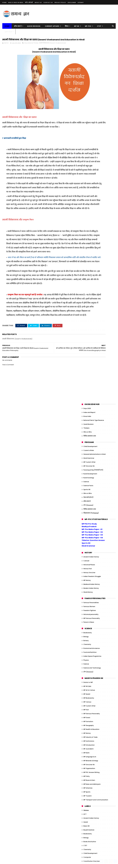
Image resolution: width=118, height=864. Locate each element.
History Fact (87, 204)
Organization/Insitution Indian (94, 618)
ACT (84, 450)
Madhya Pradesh (89, 162)
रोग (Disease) (88, 140)
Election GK (87, 691)
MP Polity (86, 412)
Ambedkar (87, 660)
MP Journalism (88, 384)
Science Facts (88, 121)
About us (38, 2)
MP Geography (88, 361)
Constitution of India (90, 500)
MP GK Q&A (87, 322)
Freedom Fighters (89, 246)
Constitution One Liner (91, 496)
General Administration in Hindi (94, 90)
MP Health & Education (91, 365)
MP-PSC (88, 26)
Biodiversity (87, 268)
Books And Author (89, 477)
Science (86, 117)
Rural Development (90, 109)
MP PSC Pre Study (89, 159)
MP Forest (86, 353)
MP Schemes (87, 423)
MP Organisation (89, 404)
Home (4, 2)
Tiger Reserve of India (91, 734)
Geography (87, 571)
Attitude (86, 664)
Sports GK (86, 125)
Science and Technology (92, 303)
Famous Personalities (91, 238)
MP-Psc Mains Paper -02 (92, 167)
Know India (87, 52)
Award (85, 457)
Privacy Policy (60, 2)
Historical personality (90, 250)
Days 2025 (87, 44)
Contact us (48, 2)
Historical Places (89, 200)
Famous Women (89, 242)
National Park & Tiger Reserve (93, 56)
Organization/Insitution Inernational (96, 622)
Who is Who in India (15, 2)
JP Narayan (87, 718)
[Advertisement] (74, 14)
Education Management (92, 524)
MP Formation (88, 357)
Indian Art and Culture (91, 598)
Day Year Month (89, 512)
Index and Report (89, 48)
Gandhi (86, 563)
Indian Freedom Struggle (92, 212)
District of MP (88, 318)
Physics (86, 295)
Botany (86, 276)
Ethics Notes (87, 695)
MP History (87, 216)
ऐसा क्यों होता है (88, 133)
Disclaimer (72, 2)
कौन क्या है (17, 26)
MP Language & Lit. (89, 392)
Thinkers (86, 63)
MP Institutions (88, 376)
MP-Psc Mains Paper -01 (92, 165)
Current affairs (88, 86)
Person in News (88, 258)
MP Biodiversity (88, 333)
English (85, 532)
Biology (86, 272)
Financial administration (92, 547)
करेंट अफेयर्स (29, 2)
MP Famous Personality (91, 254)
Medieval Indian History (91, 220)
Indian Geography (89, 606)
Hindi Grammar (88, 94)
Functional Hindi (89, 555)
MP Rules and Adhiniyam (92, 419)
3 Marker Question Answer (93, 176)
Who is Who (87, 67)
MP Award (86, 329)
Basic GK (86, 461)
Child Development (90, 82)
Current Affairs (52, 26)
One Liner (86, 614)
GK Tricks (86, 559)
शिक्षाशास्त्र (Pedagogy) (91, 148)
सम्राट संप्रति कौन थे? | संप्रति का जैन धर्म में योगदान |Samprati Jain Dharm (59, 771)
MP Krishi (86, 388)
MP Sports (86, 427)
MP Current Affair (89, 97)
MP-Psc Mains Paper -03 (92, 170)
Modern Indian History (91, 223)
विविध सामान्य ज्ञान (89, 71)
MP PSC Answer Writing (91, 408)
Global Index (87, 575)
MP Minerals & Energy (90, 396)
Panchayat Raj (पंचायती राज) (93, 105)
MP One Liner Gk (88, 101)
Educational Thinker (31, 48)
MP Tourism (87, 431)
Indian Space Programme (92, 291)
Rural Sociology (88, 113)
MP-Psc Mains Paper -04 (92, 173)
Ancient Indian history (91, 192)
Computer (87, 493)
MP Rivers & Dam (89, 415)
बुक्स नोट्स (8, 32)
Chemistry (87, 280)
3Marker (86, 446)
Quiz (85, 633)
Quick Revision (33, 26)
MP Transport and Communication (95, 435)
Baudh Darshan (88, 465)
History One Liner (89, 208)
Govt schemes (88, 579)
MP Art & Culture (89, 325)
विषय (67, 26)
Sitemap (81, 2)
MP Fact (86, 345)
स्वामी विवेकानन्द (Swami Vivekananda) (52, 48)
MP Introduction (89, 380)
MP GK (76, 26)
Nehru (85, 726)
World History (88, 227)
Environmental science (91, 284)
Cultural (86, 196)
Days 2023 (87, 683)
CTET (99, 26)
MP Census (87, 337)
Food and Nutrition (90, 288)
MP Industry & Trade (90, 373)
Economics (87, 520)
